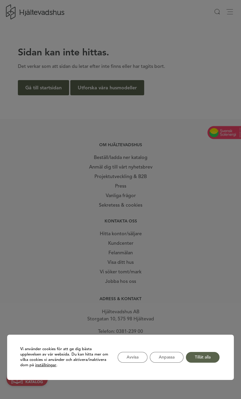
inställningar (45, 365)
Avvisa (133, 357)
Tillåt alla (203, 357)
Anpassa (167, 357)
